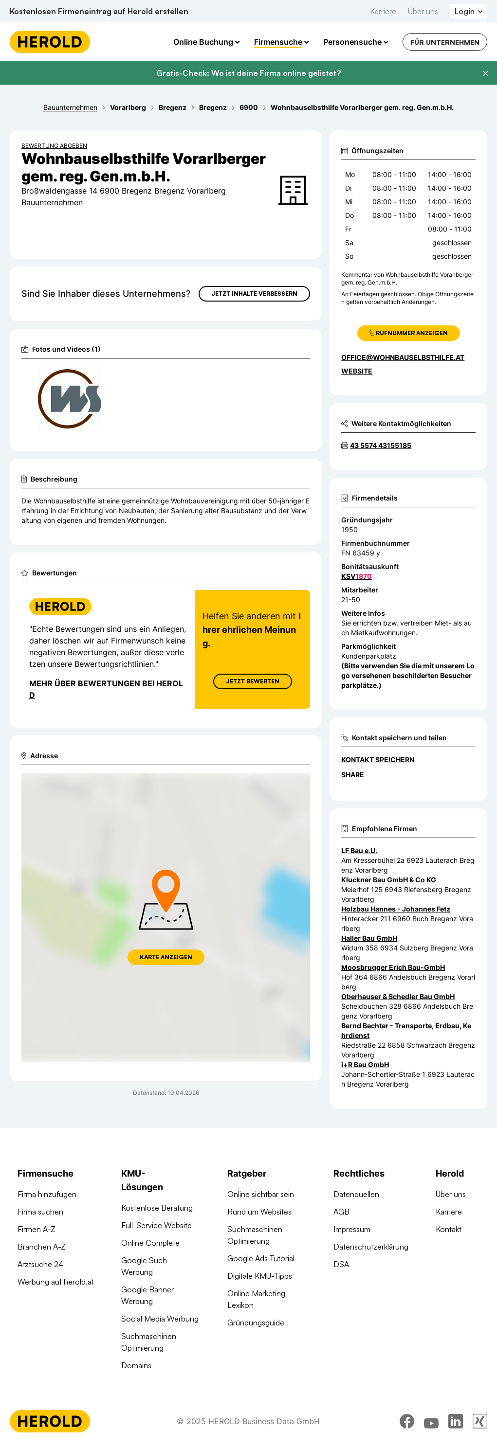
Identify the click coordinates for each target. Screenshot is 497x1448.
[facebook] (407, 1421)
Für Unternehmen (444, 42)
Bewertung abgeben (54, 145)
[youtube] (431, 1421)
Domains (136, 1365)
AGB (341, 1211)
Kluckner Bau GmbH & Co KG (388, 880)
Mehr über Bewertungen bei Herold (106, 688)
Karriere (383, 11)
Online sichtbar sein (260, 1194)
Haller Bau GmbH (369, 938)
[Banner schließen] (485, 73)
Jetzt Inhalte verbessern (254, 293)
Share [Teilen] (352, 774)
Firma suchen (40, 1211)
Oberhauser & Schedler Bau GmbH (398, 996)
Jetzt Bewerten (252, 680)
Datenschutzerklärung (370, 1246)
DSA (341, 1264)
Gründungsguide (255, 1322)
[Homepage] (50, 42)
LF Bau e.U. (359, 850)
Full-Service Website (156, 1225)
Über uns (423, 11)
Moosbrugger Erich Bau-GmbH (393, 967)
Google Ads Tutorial (261, 1258)
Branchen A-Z (42, 1246)
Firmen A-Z (36, 1229)
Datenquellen (356, 1194)
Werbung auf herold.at (56, 1282)
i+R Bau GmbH (365, 1064)
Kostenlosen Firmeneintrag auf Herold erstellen (99, 11)
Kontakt (448, 1229)
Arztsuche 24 (40, 1264)
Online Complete (150, 1243)
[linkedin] (455, 1421)
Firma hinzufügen (47, 1194)
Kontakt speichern (377, 759)
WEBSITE (356, 371)
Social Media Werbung (160, 1318)
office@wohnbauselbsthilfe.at (402, 357)
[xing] (480, 1421)
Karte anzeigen (166, 957)
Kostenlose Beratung (157, 1208)
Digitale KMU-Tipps (259, 1276)
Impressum (351, 1229)
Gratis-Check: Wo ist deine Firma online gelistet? (248, 73)
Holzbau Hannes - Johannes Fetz (395, 909)
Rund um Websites (259, 1211)
